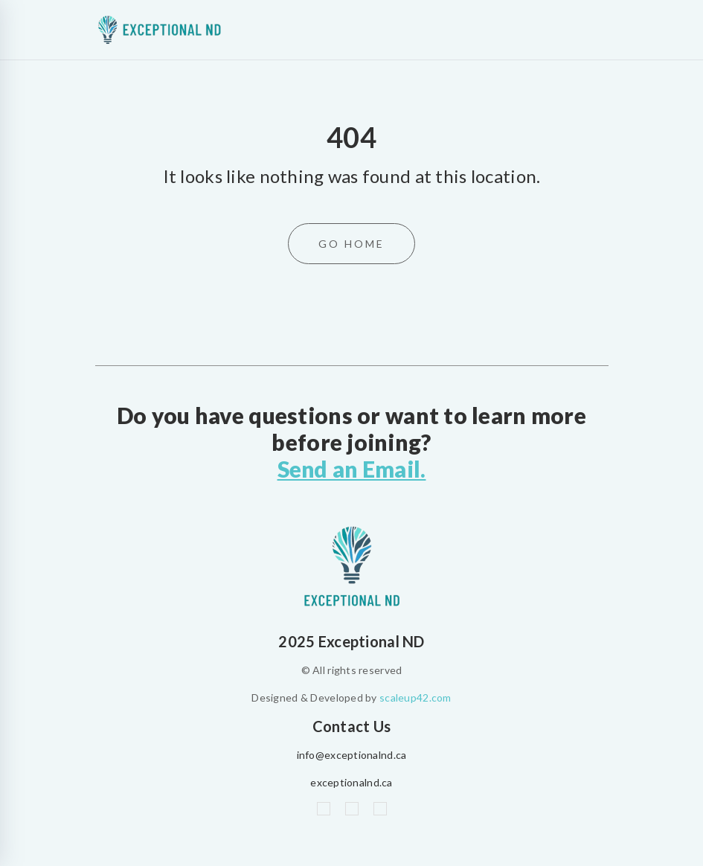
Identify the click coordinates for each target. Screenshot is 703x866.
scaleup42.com (415, 696)
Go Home (351, 243)
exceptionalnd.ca (351, 781)
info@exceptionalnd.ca (352, 754)
